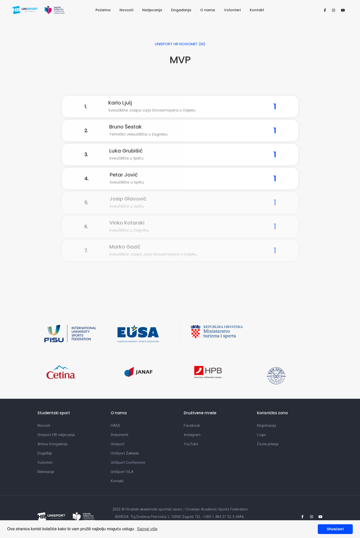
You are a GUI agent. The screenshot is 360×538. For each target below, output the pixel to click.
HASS (115, 425)
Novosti (126, 10)
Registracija (266, 425)
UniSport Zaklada (125, 453)
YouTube (191, 444)
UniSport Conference (128, 462)
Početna (103, 10)
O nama (207, 10)
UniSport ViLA (122, 472)
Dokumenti (119, 434)
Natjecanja (152, 10)
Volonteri (232, 10)
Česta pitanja (267, 444)
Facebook (192, 425)
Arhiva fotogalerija (53, 444)
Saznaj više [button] (147, 529)
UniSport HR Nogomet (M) (180, 43)
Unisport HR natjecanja (56, 434)
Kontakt (257, 10)
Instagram (192, 434)
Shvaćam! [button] (335, 529)
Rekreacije (46, 472)
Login (261, 434)
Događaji (45, 453)
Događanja (181, 10)
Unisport (117, 444)
